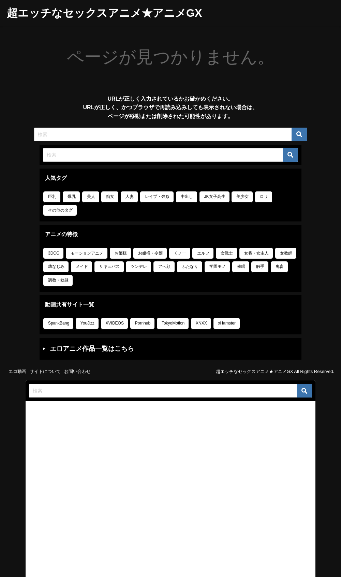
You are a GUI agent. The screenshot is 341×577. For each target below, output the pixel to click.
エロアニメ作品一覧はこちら (92, 348)
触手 (260, 266)
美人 (91, 196)
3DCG (53, 253)
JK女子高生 (214, 196)
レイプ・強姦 (157, 196)
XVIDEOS (115, 323)
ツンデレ (139, 266)
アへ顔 (164, 266)
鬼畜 (280, 266)
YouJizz (87, 323)
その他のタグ (60, 210)
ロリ (264, 196)
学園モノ (217, 266)
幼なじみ (56, 266)
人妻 (129, 196)
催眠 (241, 266)
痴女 (110, 196)
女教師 (286, 253)
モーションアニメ (87, 253)
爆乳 (72, 196)
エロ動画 (17, 371)
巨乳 (52, 196)
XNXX (201, 323)
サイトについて (45, 371)
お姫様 (121, 253)
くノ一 (180, 253)
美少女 (242, 196)
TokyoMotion (173, 323)
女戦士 (227, 253)
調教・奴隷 (58, 280)
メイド (82, 266)
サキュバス (109, 266)
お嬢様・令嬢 (150, 253)
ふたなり (190, 266)
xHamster (227, 323)
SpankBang (58, 323)
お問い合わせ (77, 371)
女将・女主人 (256, 253)
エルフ (203, 253)
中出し (187, 196)
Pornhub (142, 323)
